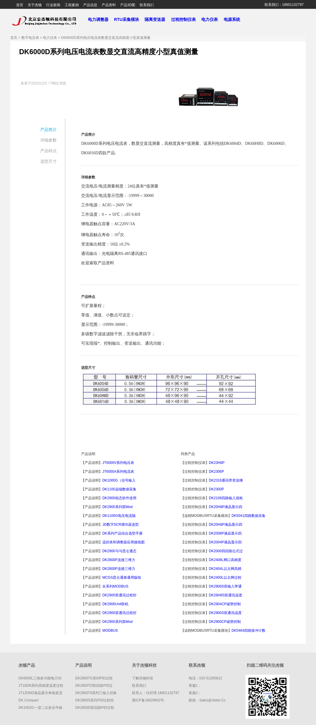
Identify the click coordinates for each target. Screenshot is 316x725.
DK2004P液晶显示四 (225, 542)
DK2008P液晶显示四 (225, 533)
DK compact (29, 700)
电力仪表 (212, 19)
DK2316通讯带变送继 (226, 480)
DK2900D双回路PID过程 (94, 708)
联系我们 (147, 5)
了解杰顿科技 (142, 678)
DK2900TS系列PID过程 (94, 678)
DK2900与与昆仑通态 (119, 551)
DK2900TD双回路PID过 (94, 685)
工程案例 (72, 5)
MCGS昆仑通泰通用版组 (121, 577)
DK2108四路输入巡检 (226, 498)
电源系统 (234, 19)
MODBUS (110, 630)
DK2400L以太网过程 (225, 577)
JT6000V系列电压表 (118, 463)
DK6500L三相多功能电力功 (40, 678)
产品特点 (48, 150)
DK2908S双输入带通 (225, 586)
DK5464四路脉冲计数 (248, 630)
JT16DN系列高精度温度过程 (41, 685)
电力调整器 (98, 19)
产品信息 (90, 5)
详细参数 (48, 140)
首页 (19, 5)
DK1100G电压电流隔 (119, 516)
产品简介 (48, 129)
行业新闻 (53, 5)
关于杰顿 (35, 5)
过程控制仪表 (185, 19)
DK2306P (217, 471)
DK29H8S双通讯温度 (225, 595)
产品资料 (109, 5)
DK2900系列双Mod (117, 507)
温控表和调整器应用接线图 (123, 542)
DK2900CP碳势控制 (225, 622)
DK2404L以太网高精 (225, 569)
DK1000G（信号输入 (119, 480)
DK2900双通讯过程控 (119, 595)
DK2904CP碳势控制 (225, 604)
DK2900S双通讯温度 (225, 613)
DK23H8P (217, 463)
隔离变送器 (157, 19)
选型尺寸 (48, 161)
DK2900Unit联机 (115, 604)
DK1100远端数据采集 (119, 489)
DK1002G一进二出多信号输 (40, 708)
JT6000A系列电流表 (118, 471)
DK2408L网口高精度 (225, 560)
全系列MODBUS (115, 586)
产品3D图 (127, 5)
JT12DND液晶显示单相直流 (40, 693)
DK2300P (217, 489)
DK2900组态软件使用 (119, 498)
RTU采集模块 (128, 19)
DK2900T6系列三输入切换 (96, 693)
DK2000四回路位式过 (226, 551)
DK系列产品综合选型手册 (122, 533)
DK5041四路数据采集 (248, 516)
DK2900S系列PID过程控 (94, 700)
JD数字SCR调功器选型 (120, 524)
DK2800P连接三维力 (118, 560)
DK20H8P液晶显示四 (225, 507)
